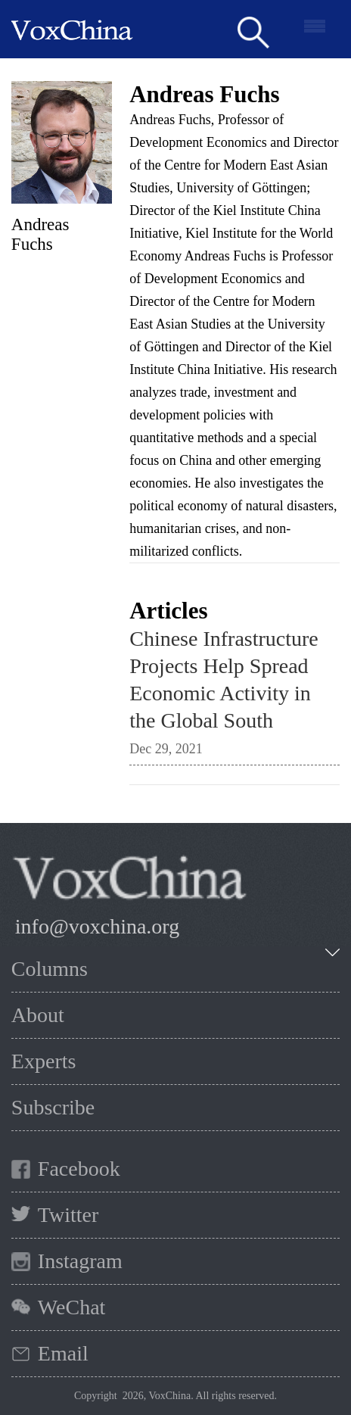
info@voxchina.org (97, 926)
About (37, 1015)
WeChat (72, 1307)
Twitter (68, 1214)
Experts (43, 1061)
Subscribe (53, 1107)
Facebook (79, 1168)
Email (63, 1353)
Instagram (80, 1261)
